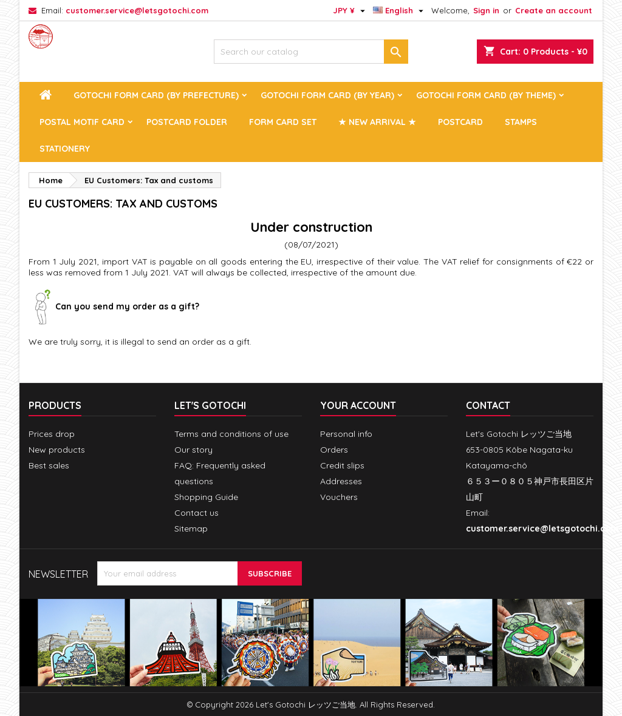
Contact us (196, 512)
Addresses (341, 481)
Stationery (64, 148)
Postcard (460, 122)
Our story (193, 449)
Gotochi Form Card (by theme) (486, 95)
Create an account (553, 10)
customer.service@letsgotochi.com (137, 10)
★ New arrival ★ (377, 122)
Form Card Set (282, 122)
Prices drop (52, 433)
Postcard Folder (186, 122)
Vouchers (339, 496)
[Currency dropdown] (350, 10)
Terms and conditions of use (231, 433)
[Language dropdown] (399, 10)
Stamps (521, 122)
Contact (488, 405)
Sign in (486, 10)
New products (57, 449)
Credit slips (342, 465)
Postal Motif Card (82, 122)
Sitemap (191, 528)
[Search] (311, 51)
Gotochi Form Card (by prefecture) (156, 95)
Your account (358, 405)
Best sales (49, 465)
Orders (334, 449)
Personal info (346, 433)
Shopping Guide (206, 496)
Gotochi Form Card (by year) (327, 95)
